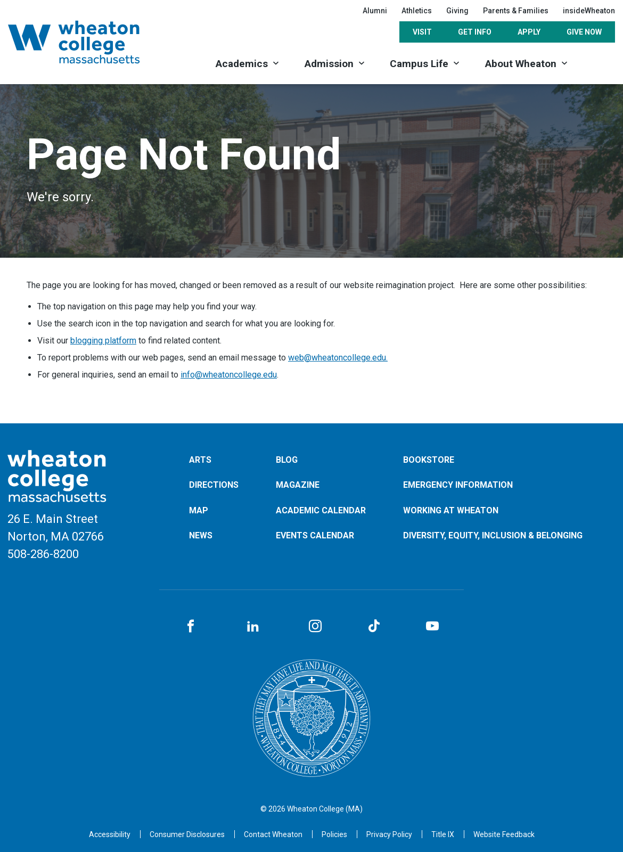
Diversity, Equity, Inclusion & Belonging (493, 535)
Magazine (297, 485)
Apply (529, 32)
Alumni (375, 10)
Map (198, 510)
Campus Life (419, 64)
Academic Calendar (321, 510)
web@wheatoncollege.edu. (338, 358)
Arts (200, 460)
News (200, 535)
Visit (422, 32)
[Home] (88, 42)
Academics (242, 64)
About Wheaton (520, 64)
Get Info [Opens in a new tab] (474, 32)
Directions (214, 485)
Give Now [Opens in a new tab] (584, 32)
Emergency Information (458, 485)
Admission (329, 64)
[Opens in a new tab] (273, 834)
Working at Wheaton (450, 510)
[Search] (598, 62)
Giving (457, 10)
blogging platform (103, 340)
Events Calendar (315, 535)
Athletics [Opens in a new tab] (416, 10)
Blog (287, 460)
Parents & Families (515, 10)
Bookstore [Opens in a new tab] (428, 460)
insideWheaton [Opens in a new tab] (589, 10)
